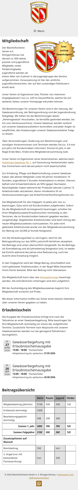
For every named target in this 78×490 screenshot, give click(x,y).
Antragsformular (49, 277)
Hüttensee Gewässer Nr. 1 (16, 162)
